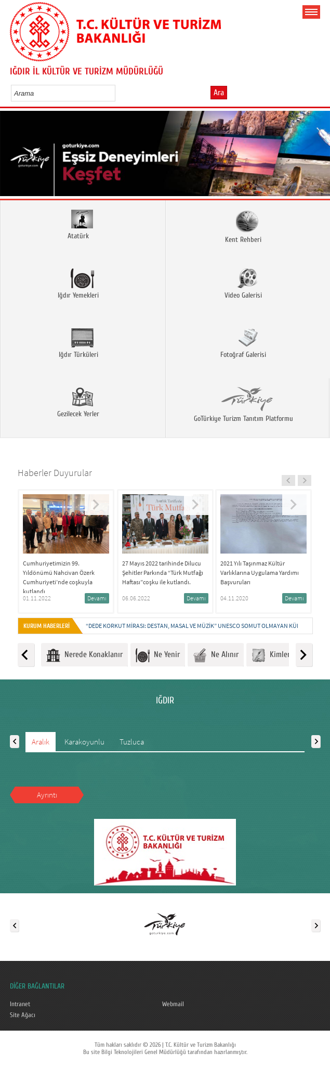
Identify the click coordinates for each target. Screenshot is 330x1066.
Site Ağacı (22, 1015)
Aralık (40, 742)
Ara (219, 92)
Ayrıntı (47, 795)
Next (318, 157)
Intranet (20, 1004)
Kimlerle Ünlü (282, 655)
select (118, 93)
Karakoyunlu (84, 742)
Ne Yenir (158, 655)
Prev (11, 157)
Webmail (173, 1004)
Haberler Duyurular (55, 473)
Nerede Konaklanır (84, 655)
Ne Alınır (216, 655)
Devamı (97, 598)
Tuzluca (132, 742)
